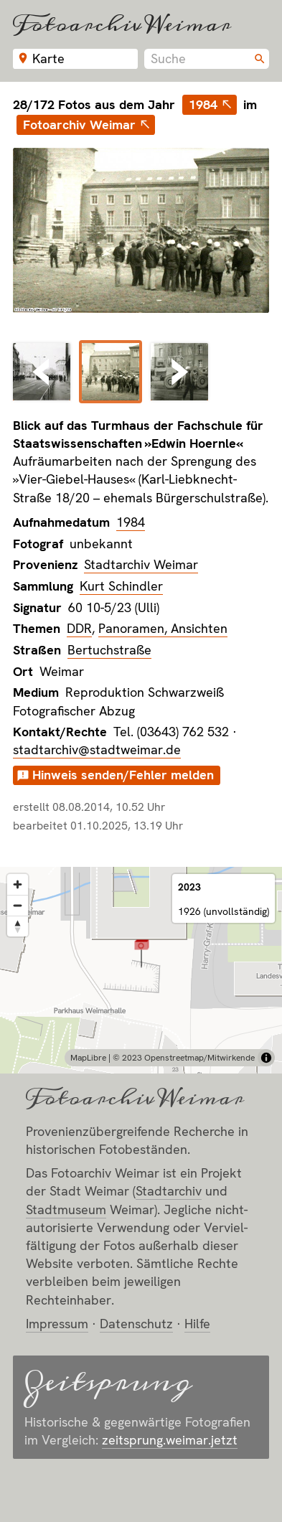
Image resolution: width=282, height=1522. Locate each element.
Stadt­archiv (169, 1191)
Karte (48, 58)
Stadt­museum (66, 1209)
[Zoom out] (17, 905)
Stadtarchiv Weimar (141, 564)
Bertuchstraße (109, 650)
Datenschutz (136, 1323)
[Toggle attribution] (266, 1057)
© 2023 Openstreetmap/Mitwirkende (184, 1057)
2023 (189, 886)
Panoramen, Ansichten (162, 628)
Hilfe (197, 1323)
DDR (79, 628)
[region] (141, 970)
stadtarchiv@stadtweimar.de (97, 749)
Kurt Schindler (121, 586)
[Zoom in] (17, 884)
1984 (203, 104)
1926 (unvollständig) (223, 911)
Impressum (57, 1323)
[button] (142, 952)
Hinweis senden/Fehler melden (123, 774)
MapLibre (88, 1057)
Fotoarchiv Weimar (122, 24)
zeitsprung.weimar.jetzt (170, 1440)
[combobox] (206, 59)
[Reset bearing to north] (17, 926)
